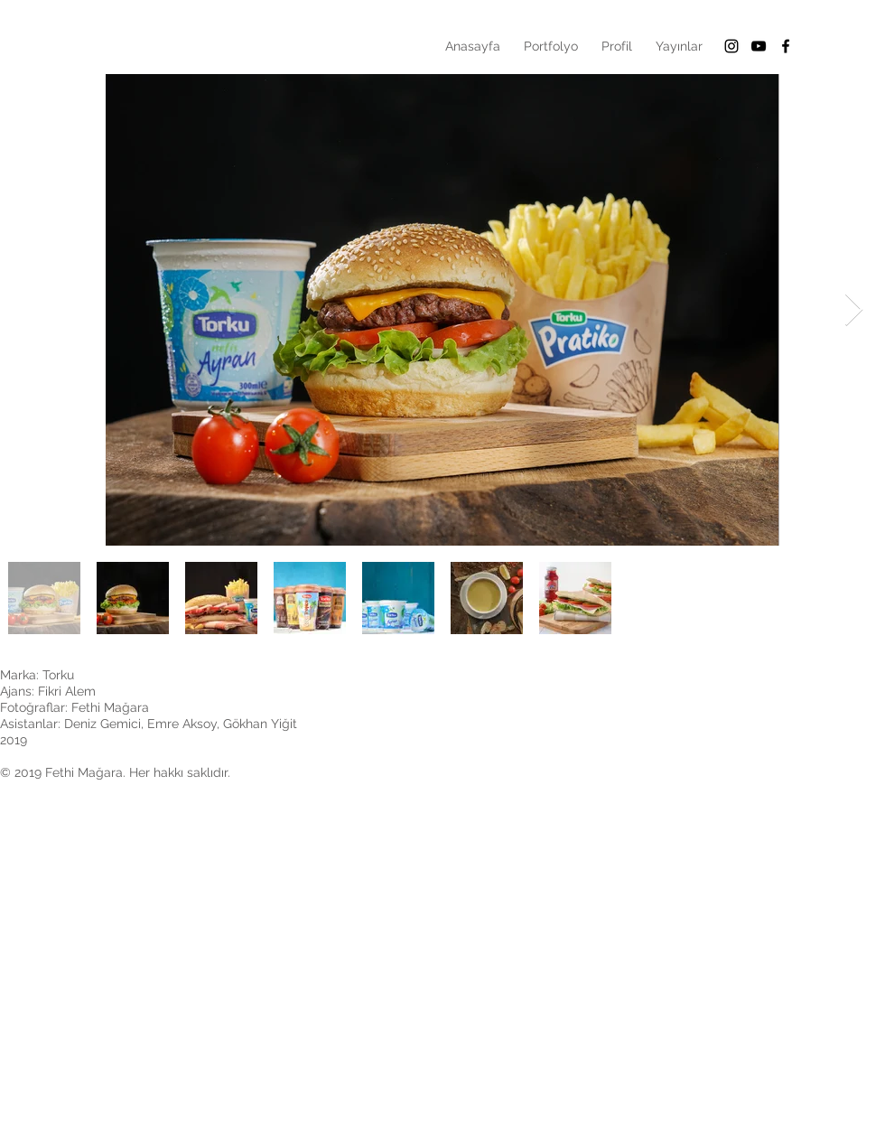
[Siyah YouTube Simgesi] (759, 46)
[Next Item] (853, 310)
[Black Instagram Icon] (731, 46)
